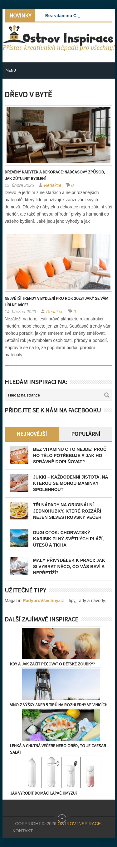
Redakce (52, 185)
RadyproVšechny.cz (43, 600)
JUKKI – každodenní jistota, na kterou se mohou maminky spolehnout (70, 483)
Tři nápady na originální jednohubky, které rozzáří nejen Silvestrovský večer (67, 511)
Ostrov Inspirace (79, 823)
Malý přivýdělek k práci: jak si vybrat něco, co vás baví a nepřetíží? (69, 566)
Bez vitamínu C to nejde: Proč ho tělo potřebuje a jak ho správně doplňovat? (69, 455)
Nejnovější (32, 433)
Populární (85, 433)
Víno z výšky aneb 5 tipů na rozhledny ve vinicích (58, 705)
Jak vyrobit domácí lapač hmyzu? (43, 793)
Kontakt (22, 830)
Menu (11, 70)
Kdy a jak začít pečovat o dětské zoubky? (52, 664)
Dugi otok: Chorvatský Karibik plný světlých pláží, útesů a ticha (68, 539)
